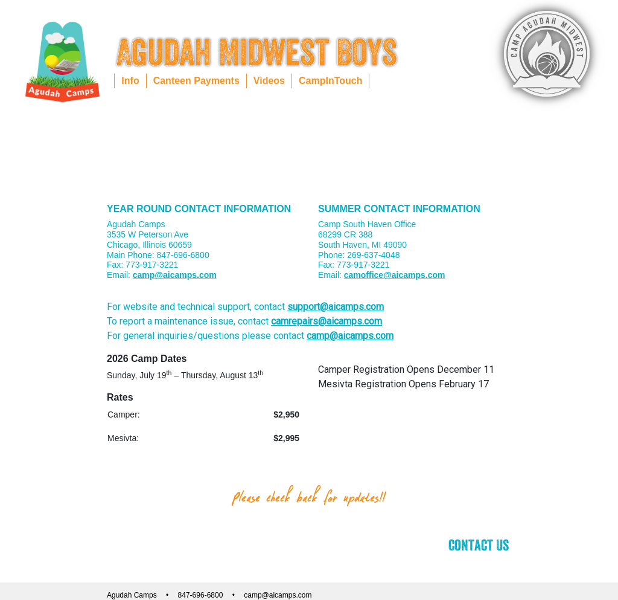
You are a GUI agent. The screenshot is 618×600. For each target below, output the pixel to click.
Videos (269, 81)
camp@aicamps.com (175, 275)
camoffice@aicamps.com (394, 275)
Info (130, 81)
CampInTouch (330, 81)
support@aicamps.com (335, 306)
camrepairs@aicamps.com (326, 321)
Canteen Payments (196, 81)
